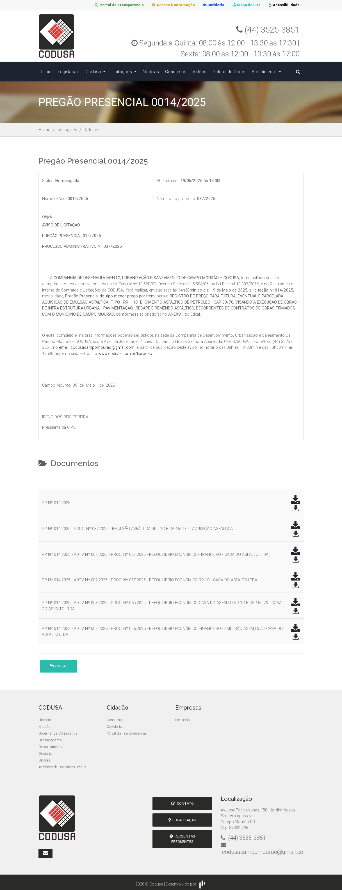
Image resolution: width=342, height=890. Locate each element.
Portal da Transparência (116, 5)
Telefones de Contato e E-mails (62, 764)
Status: (48, 177)
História (44, 717)
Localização (182, 817)
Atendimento (265, 70)
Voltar (59, 663)
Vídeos (199, 70)
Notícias (151, 70)
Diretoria (45, 750)
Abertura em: (168, 177)
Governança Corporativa (57, 730)
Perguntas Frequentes (182, 836)
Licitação (182, 717)
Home (45, 127)
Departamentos (50, 744)
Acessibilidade (283, 5)
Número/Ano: (54, 196)
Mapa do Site (246, 5)
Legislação (68, 70)
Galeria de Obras (229, 70)
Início (46, 70)
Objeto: (48, 214)
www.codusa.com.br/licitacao (125, 350)
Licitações (122, 70)
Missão (44, 723)
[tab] (43, 475)
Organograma (50, 737)
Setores (44, 757)
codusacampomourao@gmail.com (102, 344)
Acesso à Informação (171, 5)
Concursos (175, 70)
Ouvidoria (212, 5)
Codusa (94, 70)
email (64, 344)
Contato (182, 800)
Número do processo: (176, 196)
